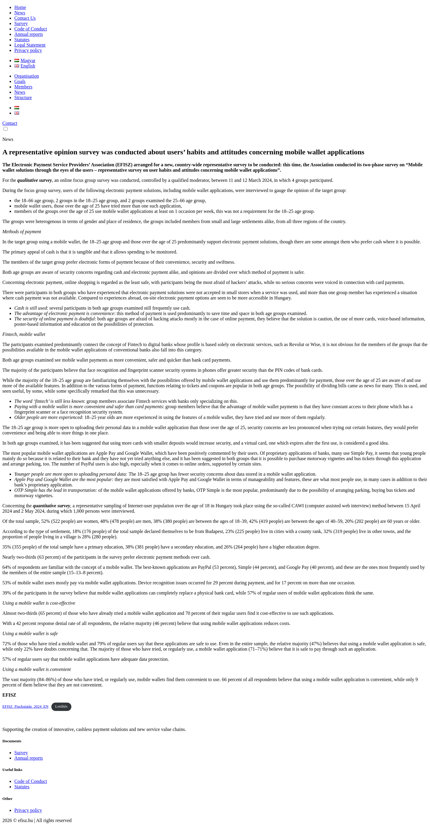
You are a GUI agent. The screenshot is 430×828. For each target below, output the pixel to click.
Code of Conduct (30, 28)
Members (23, 86)
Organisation (26, 76)
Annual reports (28, 34)
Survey (21, 23)
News (19, 12)
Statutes (22, 39)
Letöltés (61, 706)
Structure (23, 97)
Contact (9, 123)
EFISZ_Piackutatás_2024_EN (25, 706)
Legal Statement (29, 44)
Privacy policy (28, 50)
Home (20, 7)
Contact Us (25, 18)
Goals (19, 81)
